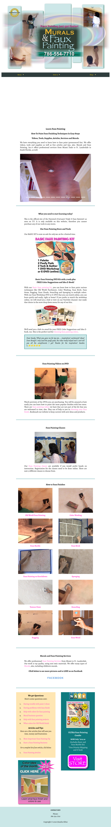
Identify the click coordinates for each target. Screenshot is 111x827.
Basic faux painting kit (42, 287)
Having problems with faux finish (36, 708)
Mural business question (33, 715)
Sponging (76, 576)
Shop (93, 75)
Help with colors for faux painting (36, 711)
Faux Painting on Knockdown (35, 576)
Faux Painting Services (51, 661)
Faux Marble (35, 546)
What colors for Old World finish (36, 723)
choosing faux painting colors (66, 331)
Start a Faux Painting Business (35, 742)
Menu (20, 75)
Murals (27, 666)
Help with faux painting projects (36, 719)
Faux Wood (75, 637)
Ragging (35, 637)
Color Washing (76, 515)
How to (56, 75)
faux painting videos (40, 407)
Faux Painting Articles (32, 752)
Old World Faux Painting (35, 515)
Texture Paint (35, 607)
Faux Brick (75, 546)
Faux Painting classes (38, 466)
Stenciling (76, 607)
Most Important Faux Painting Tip (36, 738)
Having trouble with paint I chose (36, 704)
